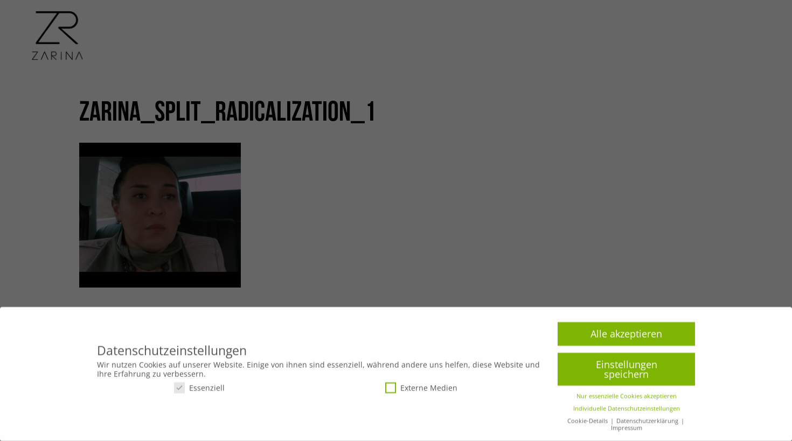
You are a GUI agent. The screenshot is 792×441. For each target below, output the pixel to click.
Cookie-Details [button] (588, 424)
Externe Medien (421, 391)
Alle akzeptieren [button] (626, 337)
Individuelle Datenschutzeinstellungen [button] (626, 412)
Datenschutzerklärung (648, 424)
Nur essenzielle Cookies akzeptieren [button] (626, 399)
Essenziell (199, 391)
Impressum (626, 431)
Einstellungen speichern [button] (626, 372)
